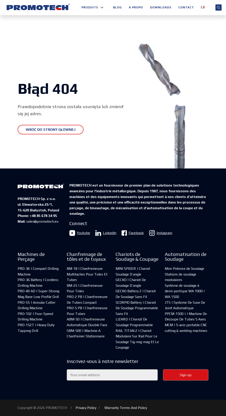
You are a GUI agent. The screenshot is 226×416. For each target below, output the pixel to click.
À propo (136, 7)
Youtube (79, 233)
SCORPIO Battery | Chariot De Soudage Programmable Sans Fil (137, 308)
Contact (186, 7)
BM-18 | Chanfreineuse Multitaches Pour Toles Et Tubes (87, 274)
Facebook (133, 233)
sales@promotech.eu (42, 221)
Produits (90, 7)
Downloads (160, 7)
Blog (117, 7)
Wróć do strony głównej (50, 130)
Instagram (160, 233)
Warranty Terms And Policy (125, 408)
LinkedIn (105, 233)
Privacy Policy (86, 408)
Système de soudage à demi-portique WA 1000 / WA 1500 (185, 291)
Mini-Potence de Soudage (184, 268)
